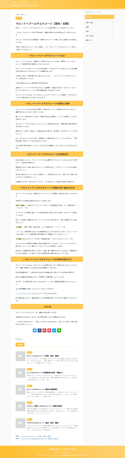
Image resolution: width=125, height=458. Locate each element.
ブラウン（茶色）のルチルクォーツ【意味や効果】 (45, 406)
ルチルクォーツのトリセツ (25, 5)
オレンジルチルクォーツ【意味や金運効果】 (42, 389)
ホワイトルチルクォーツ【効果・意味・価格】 (43, 356)
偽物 (87, 27)
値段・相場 (89, 22)
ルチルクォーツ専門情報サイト (62, 453)
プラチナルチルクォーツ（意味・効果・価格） (43, 423)
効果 (87, 31)
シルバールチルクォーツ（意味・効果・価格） (36, 436)
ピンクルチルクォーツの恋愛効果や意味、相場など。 (45, 372)
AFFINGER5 (83, 455)
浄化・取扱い (90, 36)
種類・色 (19, 339)
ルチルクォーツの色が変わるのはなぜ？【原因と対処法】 (40, 438)
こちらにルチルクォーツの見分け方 (27, 293)
